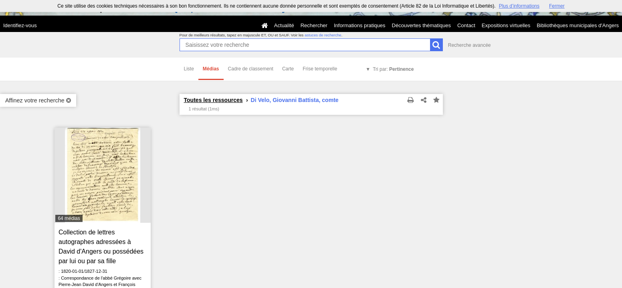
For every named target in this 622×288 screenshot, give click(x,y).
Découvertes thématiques (421, 25)
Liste (189, 69)
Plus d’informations (519, 6)
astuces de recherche (323, 35)
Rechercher (314, 25)
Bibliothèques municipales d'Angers (578, 25)
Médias (211, 69)
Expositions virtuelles (506, 25)
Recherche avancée (469, 45)
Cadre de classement (250, 69)
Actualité (284, 25)
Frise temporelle (320, 69)
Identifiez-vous (20, 25)
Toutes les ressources (213, 100)
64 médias (69, 218)
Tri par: (393, 69)
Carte (288, 69)
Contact (466, 25)
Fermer (557, 6)
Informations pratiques (360, 25)
